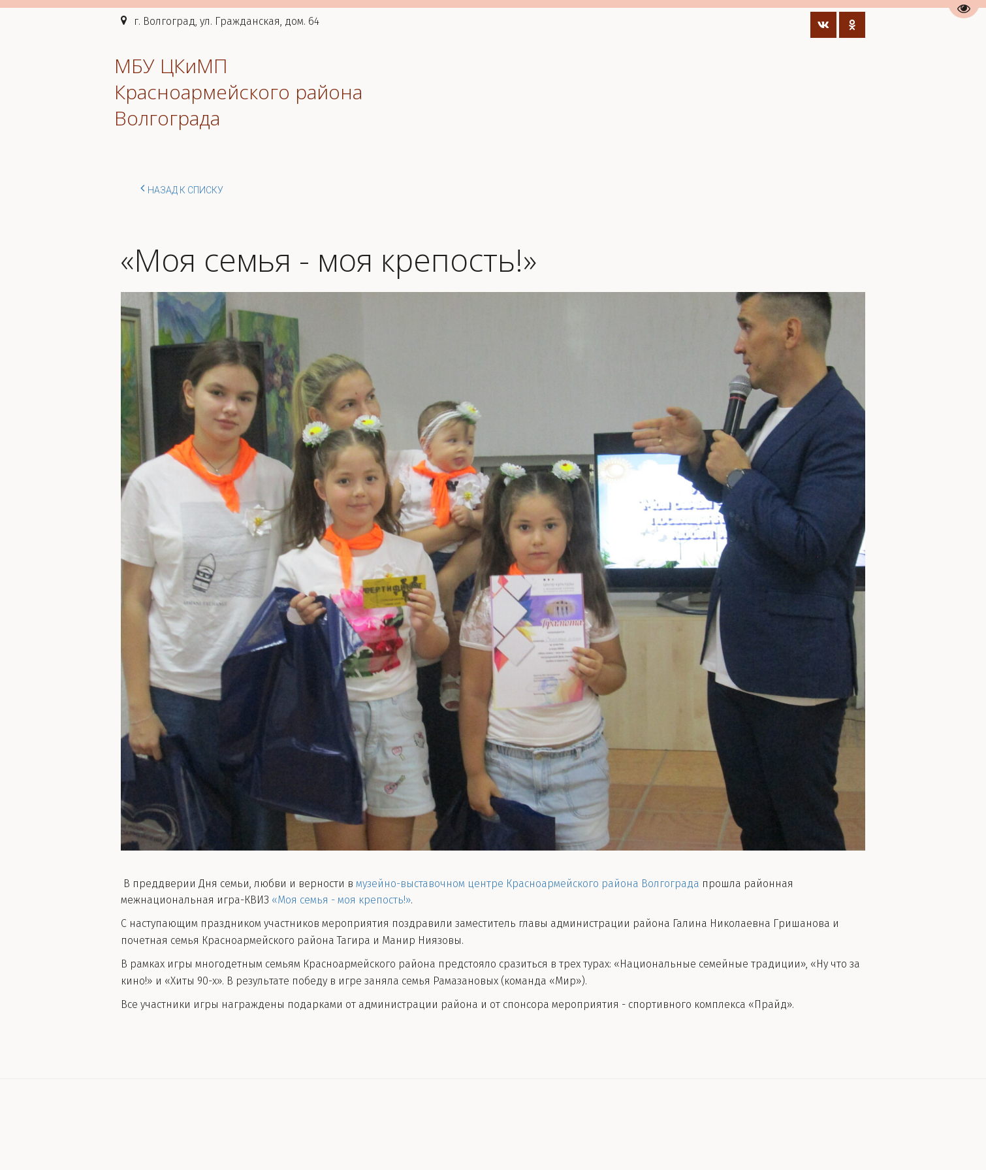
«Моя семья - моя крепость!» (341, 900)
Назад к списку (181, 188)
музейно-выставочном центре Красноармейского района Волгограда (527, 883)
